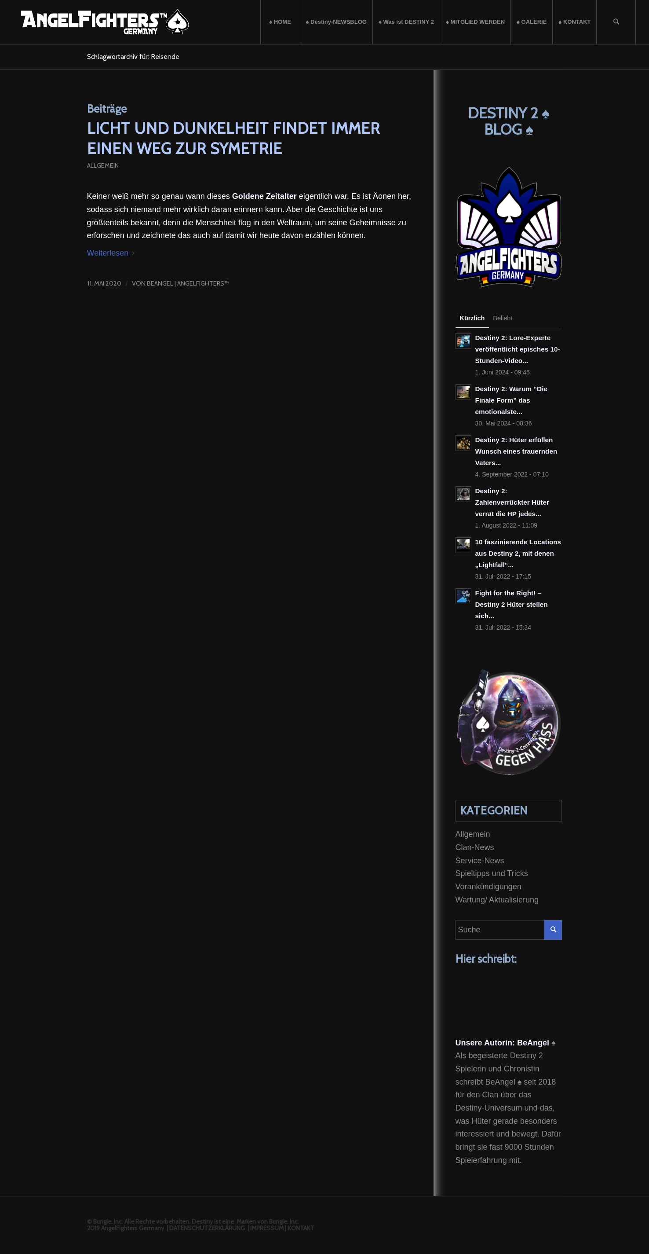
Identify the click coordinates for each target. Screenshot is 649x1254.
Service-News (480, 860)
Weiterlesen (112, 253)
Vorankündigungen (488, 886)
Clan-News (475, 847)
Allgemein (103, 165)
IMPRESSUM (267, 1228)
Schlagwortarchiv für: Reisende (133, 56)
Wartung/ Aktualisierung (497, 899)
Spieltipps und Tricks (492, 873)
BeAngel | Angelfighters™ (188, 283)
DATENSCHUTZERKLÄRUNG (207, 1228)
